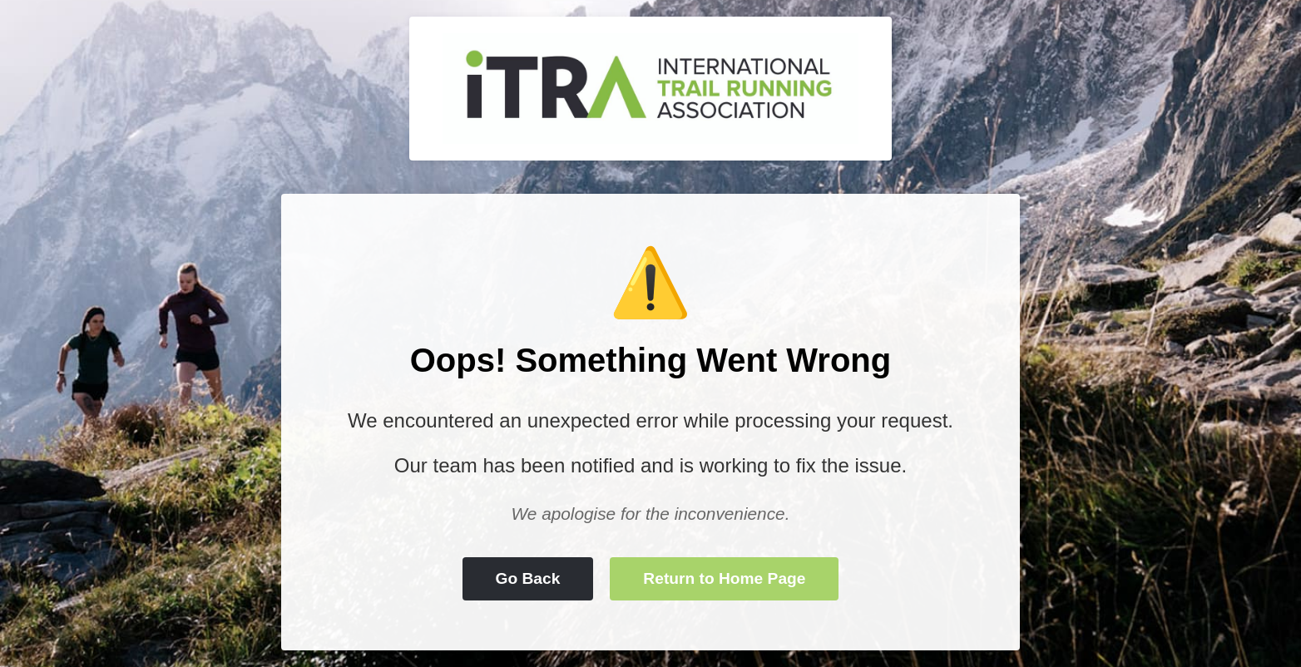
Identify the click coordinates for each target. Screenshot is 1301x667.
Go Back (528, 578)
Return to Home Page (724, 578)
